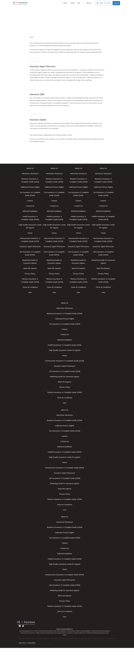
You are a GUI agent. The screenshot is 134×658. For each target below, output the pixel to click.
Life (78, 3)
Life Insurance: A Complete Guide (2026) (64, 371)
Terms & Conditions (30, 287)
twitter (23, 626)
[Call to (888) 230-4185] (104, 3)
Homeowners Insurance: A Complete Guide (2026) (64, 361)
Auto (65, 3)
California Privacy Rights (30, 187)
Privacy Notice (31, 642)
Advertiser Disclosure (30, 173)
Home (73, 3)
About (89, 3)
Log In (116, 3)
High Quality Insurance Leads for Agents (64, 350)
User (30, 292)
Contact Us (30, 206)
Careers (30, 201)
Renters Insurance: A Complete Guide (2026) (64, 392)
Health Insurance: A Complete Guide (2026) (64, 345)
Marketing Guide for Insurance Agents (64, 376)
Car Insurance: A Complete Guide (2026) (64, 324)
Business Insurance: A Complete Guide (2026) (64, 313)
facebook (20, 626)
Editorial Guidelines (30, 211)
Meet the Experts (30, 268)
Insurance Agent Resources (30, 246)
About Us (30, 168)
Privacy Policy (30, 274)
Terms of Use (22, 642)
